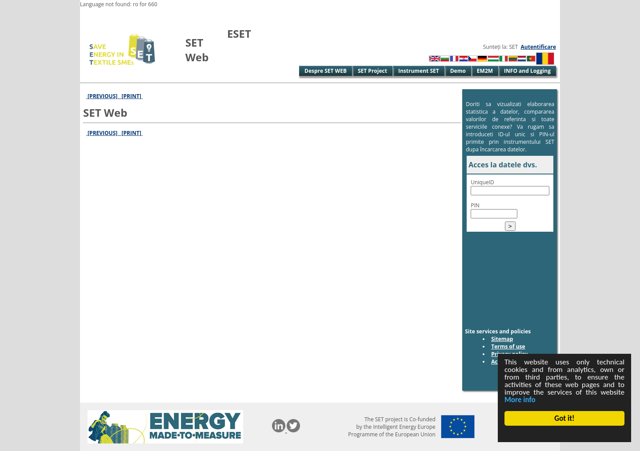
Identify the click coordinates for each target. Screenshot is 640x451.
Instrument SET (418, 71)
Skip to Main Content (108, 15)
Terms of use (508, 346)
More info (520, 399)
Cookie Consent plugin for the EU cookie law (564, 434)
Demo (458, 71)
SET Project (372, 71)
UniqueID (482, 182)
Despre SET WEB (325, 71)
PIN (475, 205)
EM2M (485, 71)
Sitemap (502, 339)
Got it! (565, 418)
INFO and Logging (527, 71)
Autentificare (538, 47)
